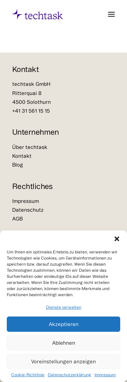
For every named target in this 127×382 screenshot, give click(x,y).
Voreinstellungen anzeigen (63, 361)
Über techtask (29, 147)
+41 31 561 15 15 (31, 111)
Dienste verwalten (63, 307)
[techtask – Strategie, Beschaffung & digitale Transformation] (37, 14)
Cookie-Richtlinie (27, 375)
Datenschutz (28, 210)
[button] (116, 238)
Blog (17, 165)
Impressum (105, 375)
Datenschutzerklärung (69, 375)
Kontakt (21, 156)
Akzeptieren (64, 324)
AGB (17, 219)
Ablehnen (63, 343)
